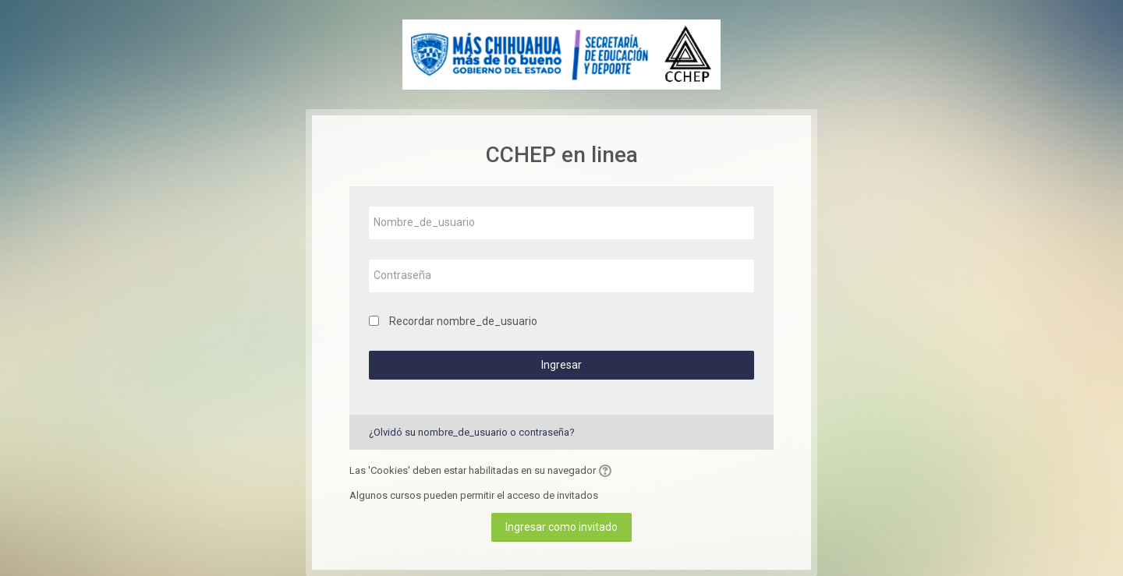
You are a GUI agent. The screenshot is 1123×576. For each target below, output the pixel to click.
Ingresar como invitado (561, 527)
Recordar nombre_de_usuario (463, 321)
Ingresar (561, 365)
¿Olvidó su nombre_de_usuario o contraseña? (472, 432)
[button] (607, 470)
